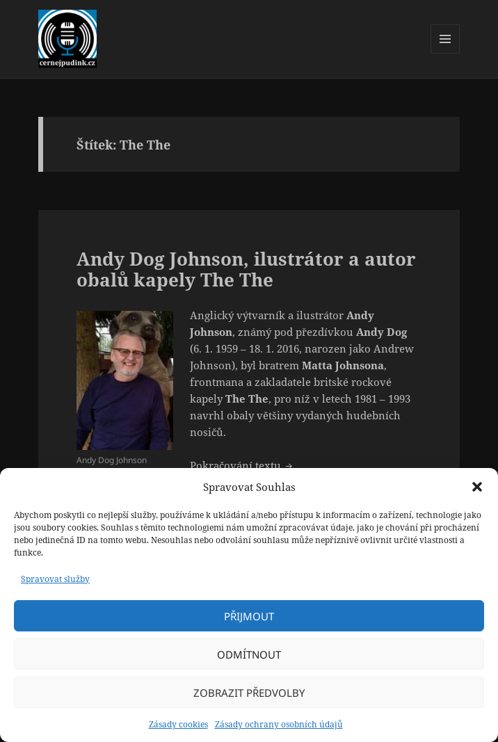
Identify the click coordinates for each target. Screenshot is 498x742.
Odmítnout (249, 654)
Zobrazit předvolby (249, 693)
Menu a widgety (445, 53)
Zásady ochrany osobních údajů (279, 724)
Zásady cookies (178, 724)
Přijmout (249, 616)
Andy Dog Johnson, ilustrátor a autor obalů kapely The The (246, 269)
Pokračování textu (242, 465)
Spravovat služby (55, 579)
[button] (477, 487)
